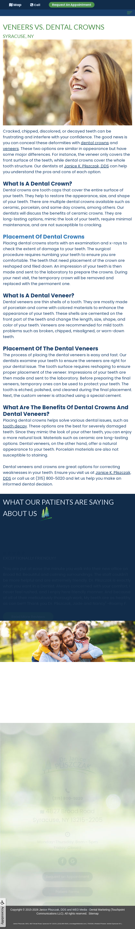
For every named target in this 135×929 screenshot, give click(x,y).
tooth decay (15, 426)
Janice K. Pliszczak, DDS (86, 166)
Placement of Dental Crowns (43, 237)
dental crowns (95, 143)
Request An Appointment (71, 5)
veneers (11, 148)
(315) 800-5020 (50, 478)
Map (15, 4)
